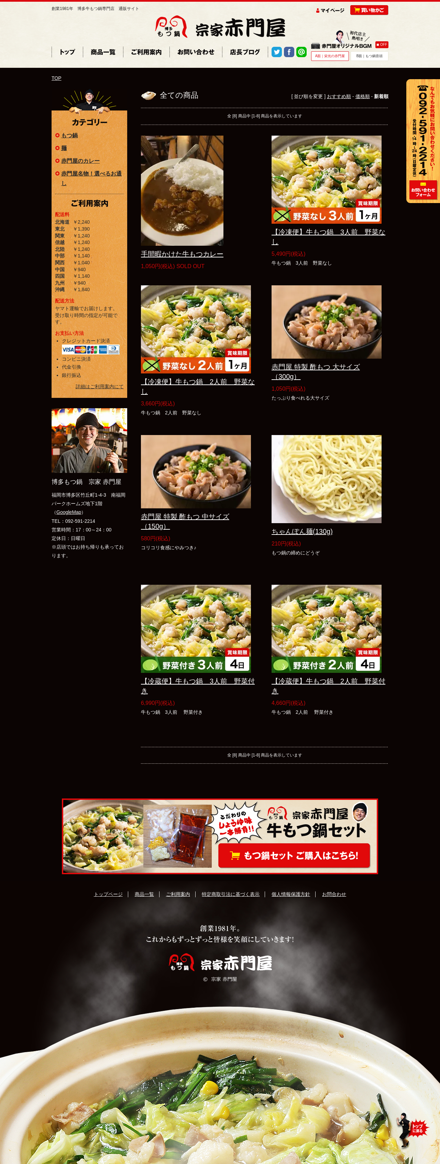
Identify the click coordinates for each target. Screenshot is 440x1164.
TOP (57, 78)
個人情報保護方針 (291, 894)
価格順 (362, 96)
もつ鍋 (69, 135)
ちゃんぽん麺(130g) (302, 531)
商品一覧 (144, 894)
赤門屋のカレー (80, 161)
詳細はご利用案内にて (100, 386)
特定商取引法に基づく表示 (231, 894)
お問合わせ (334, 894)
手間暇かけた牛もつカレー (182, 254)
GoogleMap (68, 512)
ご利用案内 (178, 894)
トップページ (108, 894)
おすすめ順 (339, 96)
